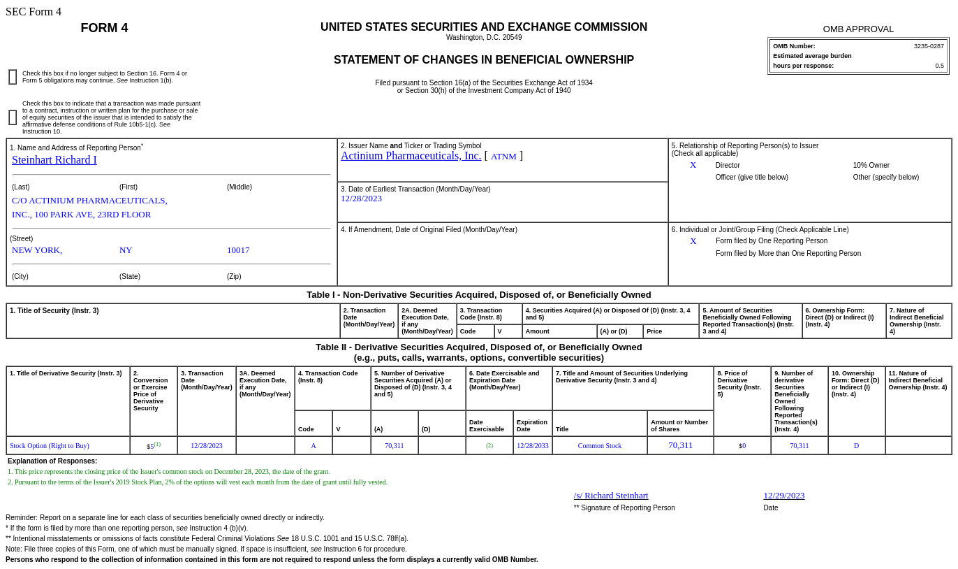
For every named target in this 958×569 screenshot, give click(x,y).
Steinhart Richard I (54, 160)
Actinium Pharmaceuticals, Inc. (411, 155)
